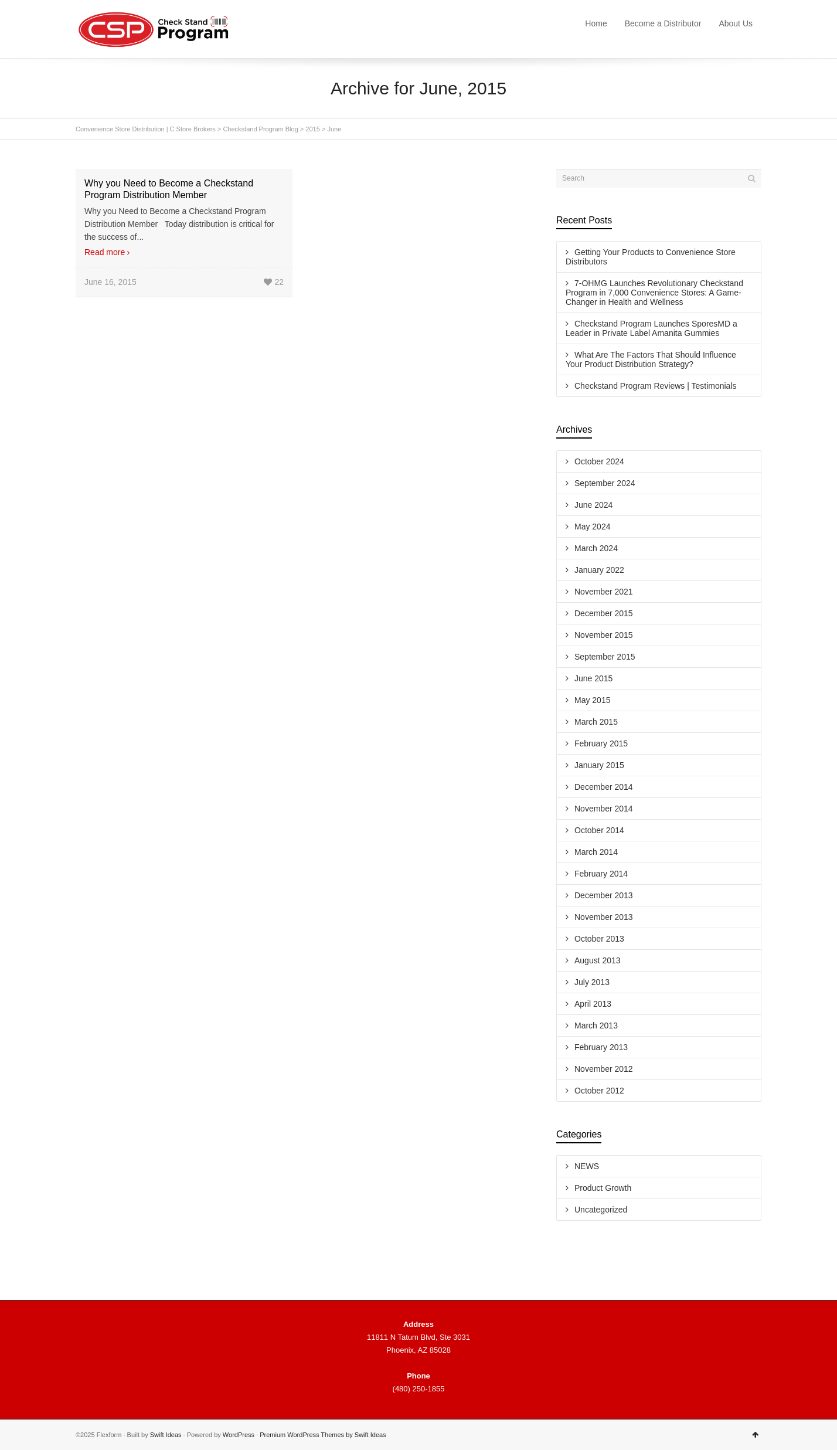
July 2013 (592, 982)
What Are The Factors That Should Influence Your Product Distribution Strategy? (651, 359)
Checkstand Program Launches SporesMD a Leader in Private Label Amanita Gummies (651, 328)
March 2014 (596, 852)
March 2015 (596, 721)
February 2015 (601, 743)
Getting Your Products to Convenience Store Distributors (651, 256)
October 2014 (599, 830)
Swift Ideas (166, 1434)
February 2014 (601, 873)
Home (596, 23)
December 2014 (603, 787)
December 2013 (603, 895)
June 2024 (593, 505)
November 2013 (603, 917)
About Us (736, 23)
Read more (104, 252)
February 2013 (601, 1047)
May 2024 (592, 526)
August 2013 (597, 960)
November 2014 (603, 808)
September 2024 (604, 483)
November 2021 (603, 591)
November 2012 (603, 1069)
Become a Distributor (663, 23)
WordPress (238, 1434)
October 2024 (599, 461)
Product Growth (602, 1188)
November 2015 (603, 635)
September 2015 (604, 656)
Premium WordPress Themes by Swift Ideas (323, 1434)
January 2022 (599, 570)
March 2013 (596, 1025)
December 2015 (603, 613)
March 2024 (596, 548)
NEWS (586, 1166)
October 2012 (599, 1090)
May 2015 (592, 700)
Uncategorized (600, 1209)
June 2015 (593, 678)
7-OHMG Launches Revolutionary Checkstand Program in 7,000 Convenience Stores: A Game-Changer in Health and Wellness (654, 293)
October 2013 (599, 938)
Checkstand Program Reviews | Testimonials (655, 385)
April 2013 (592, 1003)
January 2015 (599, 765)
